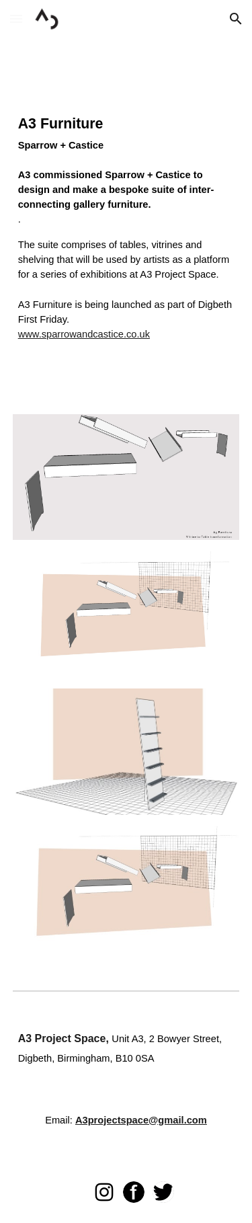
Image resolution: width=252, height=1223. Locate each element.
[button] (16, 18)
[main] (126, 236)
